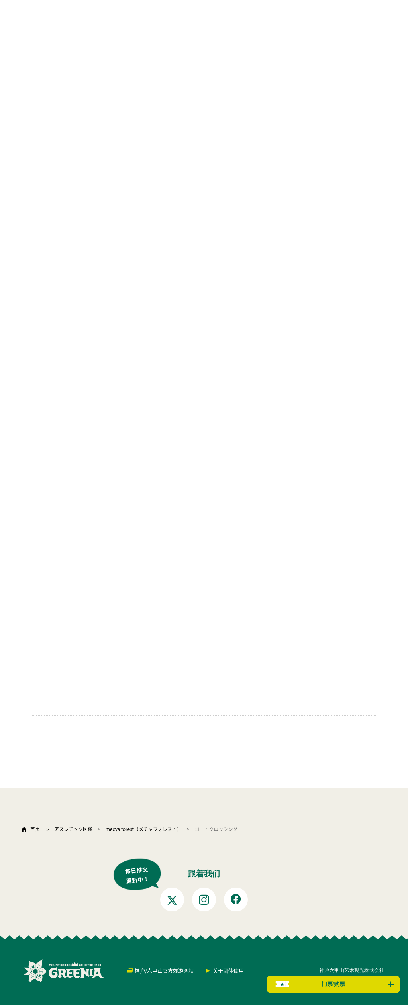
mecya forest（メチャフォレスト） (144, 828)
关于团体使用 (228, 970)
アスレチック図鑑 (73, 828)
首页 (35, 828)
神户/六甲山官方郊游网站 (164, 970)
